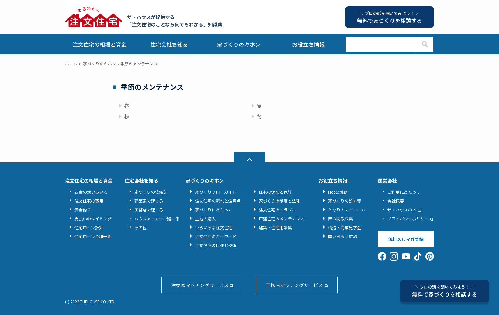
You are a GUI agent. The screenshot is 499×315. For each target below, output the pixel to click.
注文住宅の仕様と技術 (215, 245)
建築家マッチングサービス (199, 285)
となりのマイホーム (346, 210)
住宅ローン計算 (88, 228)
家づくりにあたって (213, 210)
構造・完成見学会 (344, 228)
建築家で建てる (148, 201)
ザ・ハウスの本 (401, 210)
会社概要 (395, 201)
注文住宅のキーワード (215, 236)
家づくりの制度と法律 (279, 201)
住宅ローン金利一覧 (92, 236)
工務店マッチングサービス (294, 285)
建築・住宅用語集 (275, 228)
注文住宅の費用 (88, 201)
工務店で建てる (148, 210)
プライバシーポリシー (408, 219)
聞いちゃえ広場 (342, 236)
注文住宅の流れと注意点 (218, 201)
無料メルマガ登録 (406, 239)
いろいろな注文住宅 (213, 228)
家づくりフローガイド (215, 192)
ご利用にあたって (403, 192)
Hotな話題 (338, 192)
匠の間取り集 (340, 219)
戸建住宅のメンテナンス (281, 219)
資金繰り (82, 210)
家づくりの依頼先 (150, 192)
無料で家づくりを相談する (444, 291)
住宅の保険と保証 (275, 192)
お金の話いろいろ (91, 192)
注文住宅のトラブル (277, 210)
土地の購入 (205, 219)
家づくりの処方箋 (344, 201)
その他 (140, 228)
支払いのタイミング (93, 219)
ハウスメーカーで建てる (156, 219)
